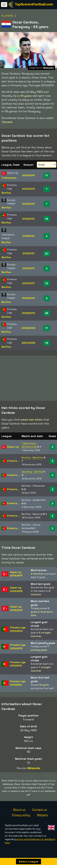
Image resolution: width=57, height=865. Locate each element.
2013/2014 (28, 188)
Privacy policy (21, 816)
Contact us (39, 810)
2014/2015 (28, 175)
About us (19, 810)
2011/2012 (28, 236)
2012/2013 (28, 203)
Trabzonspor (9, 177)
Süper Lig (12, 447)
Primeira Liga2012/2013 (18, 647)
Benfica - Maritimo (32, 458)
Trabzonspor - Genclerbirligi (30, 446)
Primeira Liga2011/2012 (18, 665)
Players (7, 15)
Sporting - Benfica (32, 472)
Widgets (42, 816)
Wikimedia (48, 67)
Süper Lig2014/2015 (16, 575)
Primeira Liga (15, 461)
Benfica (6, 192)
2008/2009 (28, 328)
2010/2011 (28, 268)
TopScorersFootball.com (34, 4)
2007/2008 (28, 342)
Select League (28, 861)
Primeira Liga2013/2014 (18, 630)
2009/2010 (28, 298)
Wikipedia (33, 769)
